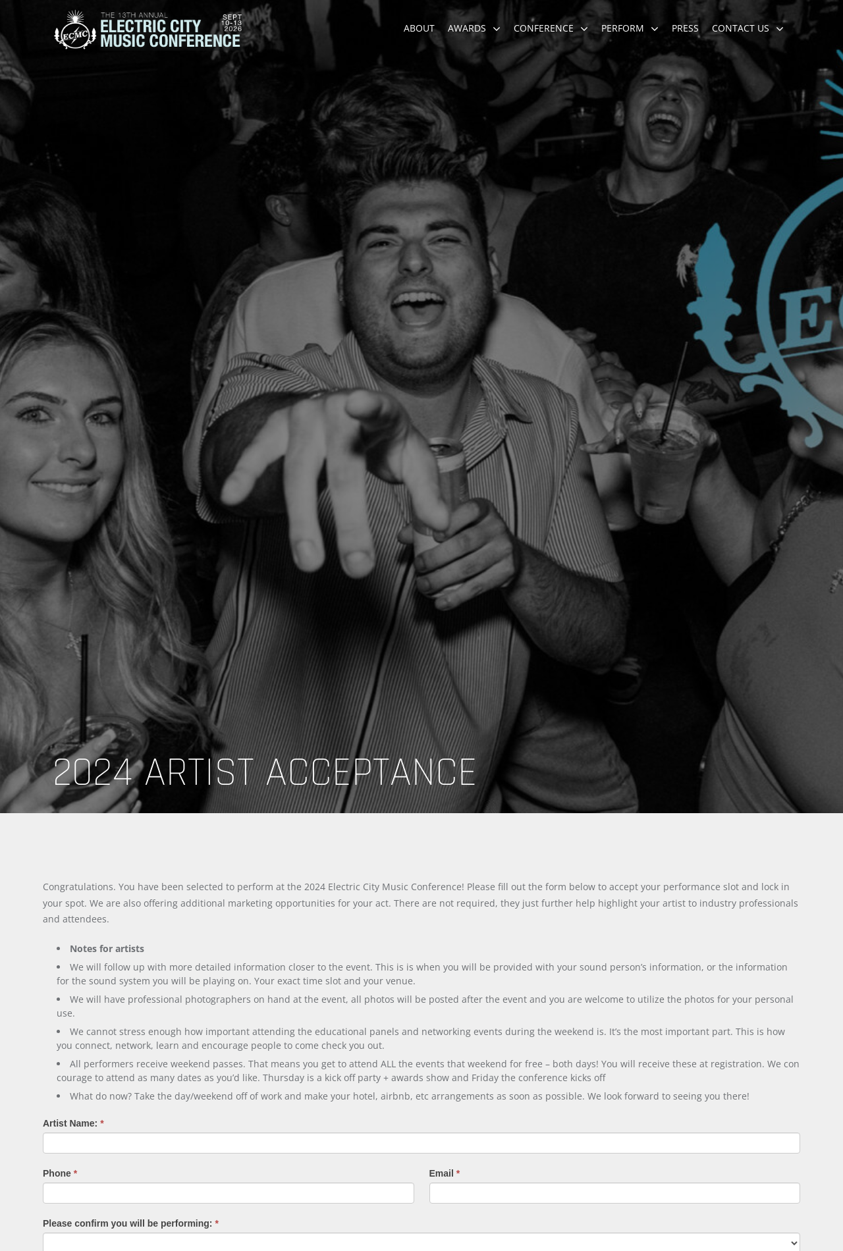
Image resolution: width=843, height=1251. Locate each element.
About (419, 28)
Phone (60, 1173)
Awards (467, 28)
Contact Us (740, 28)
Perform (622, 28)
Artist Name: (73, 1123)
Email (444, 1173)
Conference (544, 28)
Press (685, 28)
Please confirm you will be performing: (131, 1223)
